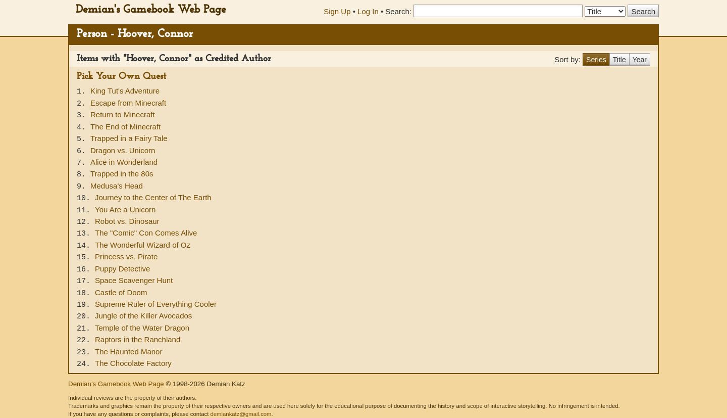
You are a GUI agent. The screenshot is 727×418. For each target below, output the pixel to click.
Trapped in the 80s (121, 173)
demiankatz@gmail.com (240, 414)
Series (596, 60)
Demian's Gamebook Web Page (151, 10)
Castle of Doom (121, 292)
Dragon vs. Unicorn (122, 150)
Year (640, 60)
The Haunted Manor (128, 351)
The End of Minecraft (125, 126)
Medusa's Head (116, 185)
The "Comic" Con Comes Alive (146, 232)
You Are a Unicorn (125, 209)
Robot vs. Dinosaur (127, 221)
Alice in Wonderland (124, 162)
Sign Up (337, 11)
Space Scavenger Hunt (134, 280)
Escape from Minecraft (128, 103)
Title (619, 60)
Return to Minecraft (122, 114)
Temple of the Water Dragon (142, 327)
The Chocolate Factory (133, 363)
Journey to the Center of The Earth (153, 197)
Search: (398, 11)
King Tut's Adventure (125, 90)
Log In (368, 11)
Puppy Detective (122, 268)
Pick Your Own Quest (121, 76)
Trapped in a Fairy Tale (129, 138)
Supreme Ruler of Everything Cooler (156, 304)
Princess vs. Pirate (126, 256)
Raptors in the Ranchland (137, 339)
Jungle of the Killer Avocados (143, 315)
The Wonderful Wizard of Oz (142, 245)
